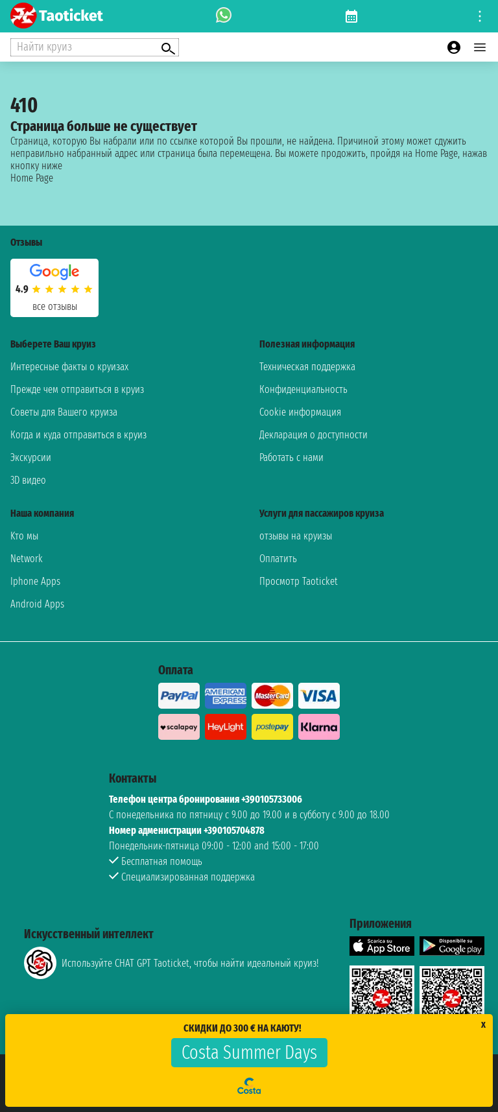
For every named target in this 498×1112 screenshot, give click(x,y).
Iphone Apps (35, 581)
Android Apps (37, 604)
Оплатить (278, 558)
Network (26, 558)
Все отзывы (54, 306)
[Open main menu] (480, 47)
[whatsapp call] (223, 16)
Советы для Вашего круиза (63, 412)
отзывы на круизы (295, 536)
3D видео (28, 480)
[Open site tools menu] (480, 16)
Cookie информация (300, 412)
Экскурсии (30, 457)
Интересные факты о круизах (69, 367)
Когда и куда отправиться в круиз (78, 435)
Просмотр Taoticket (298, 581)
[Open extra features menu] (94, 47)
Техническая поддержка (307, 367)
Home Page (31, 178)
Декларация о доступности (313, 435)
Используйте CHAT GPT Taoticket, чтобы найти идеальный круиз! (171, 963)
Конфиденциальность (303, 389)
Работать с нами (291, 457)
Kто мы (24, 536)
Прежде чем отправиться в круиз (77, 389)
